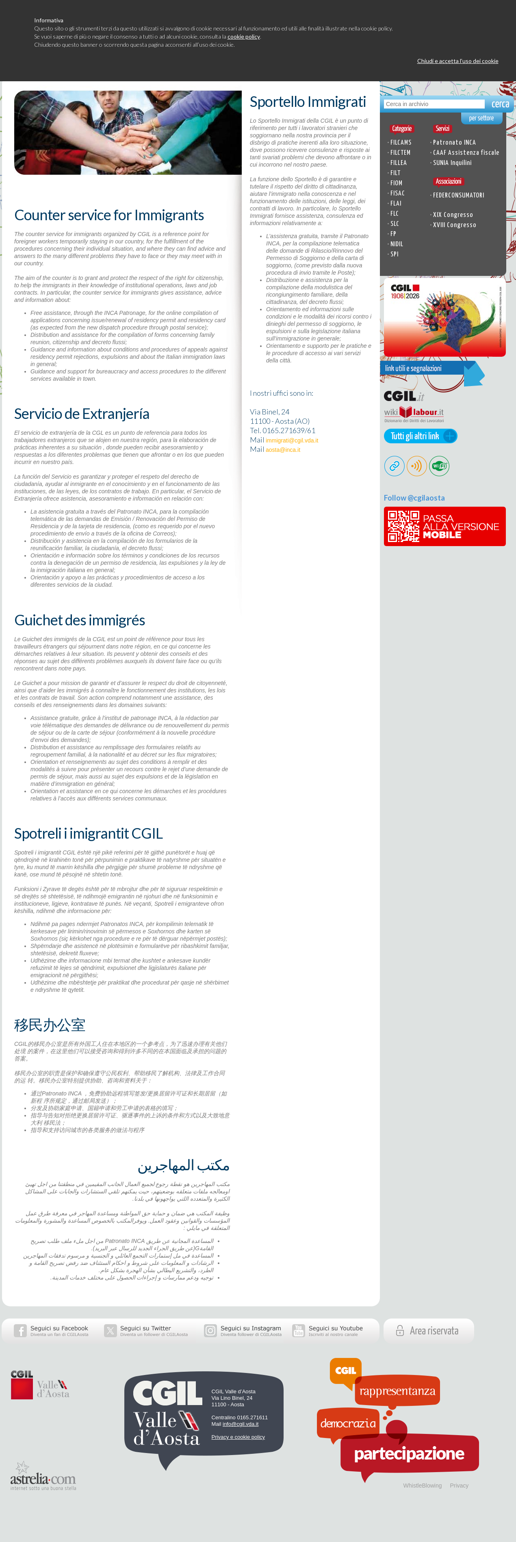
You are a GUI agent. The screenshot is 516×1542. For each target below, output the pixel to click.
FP (393, 234)
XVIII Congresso (455, 225)
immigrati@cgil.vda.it (292, 440)
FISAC (397, 193)
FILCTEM (400, 153)
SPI (394, 254)
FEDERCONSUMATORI (458, 195)
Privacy (459, 1485)
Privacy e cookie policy (238, 1437)
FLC (394, 213)
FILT (395, 173)
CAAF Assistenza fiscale (466, 153)
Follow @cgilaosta (414, 497)
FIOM (396, 183)
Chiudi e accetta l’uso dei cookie (458, 60)
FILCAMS (401, 142)
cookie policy (244, 36)
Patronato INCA (454, 142)
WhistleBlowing (422, 1485)
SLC (394, 224)
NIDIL (396, 244)
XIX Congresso (453, 215)
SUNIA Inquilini (452, 163)
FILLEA (398, 163)
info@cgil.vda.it (240, 1424)
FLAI (395, 203)
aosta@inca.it (283, 450)
